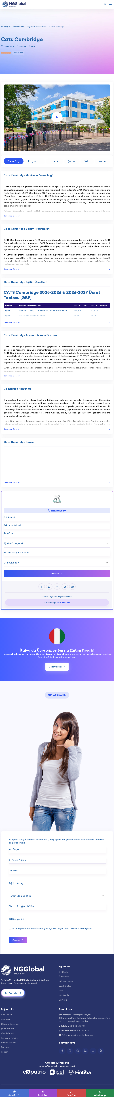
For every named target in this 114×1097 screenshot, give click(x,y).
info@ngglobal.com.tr (82, 1035)
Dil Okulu (63, 972)
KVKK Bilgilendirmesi (21, 928)
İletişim (4, 1051)
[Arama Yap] (105, 4)
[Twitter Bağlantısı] (70, 1051)
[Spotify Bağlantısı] (101, 1051)
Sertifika (63, 999)
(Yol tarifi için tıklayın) (79, 1014)
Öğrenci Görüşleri (9, 1024)
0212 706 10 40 (77, 1026)
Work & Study (66, 986)
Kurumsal (5, 1019)
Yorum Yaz (18, 52)
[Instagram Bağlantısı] (77, 1051)
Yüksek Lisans (66, 981)
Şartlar (72, 161)
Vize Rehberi (7, 1033)
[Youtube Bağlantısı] (93, 1051)
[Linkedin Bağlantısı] (85, 1051)
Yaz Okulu (64, 995)
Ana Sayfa (5, 26)
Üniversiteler (18, 26)
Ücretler (54, 161)
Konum (102, 161)
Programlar (34, 161)
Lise (61, 990)
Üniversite (64, 976)
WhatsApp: (57, 602)
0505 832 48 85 (81, 1030)
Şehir (87, 161)
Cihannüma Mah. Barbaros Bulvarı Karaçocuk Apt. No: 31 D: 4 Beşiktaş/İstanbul (84, 1020)
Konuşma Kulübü (9, 1038)
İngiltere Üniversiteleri (37, 26)
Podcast (5, 1047)
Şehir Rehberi (7, 1028)
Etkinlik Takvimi (8, 1042)
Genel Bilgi (14, 161)
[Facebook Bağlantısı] (62, 1051)
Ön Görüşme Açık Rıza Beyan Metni (52, 928)
